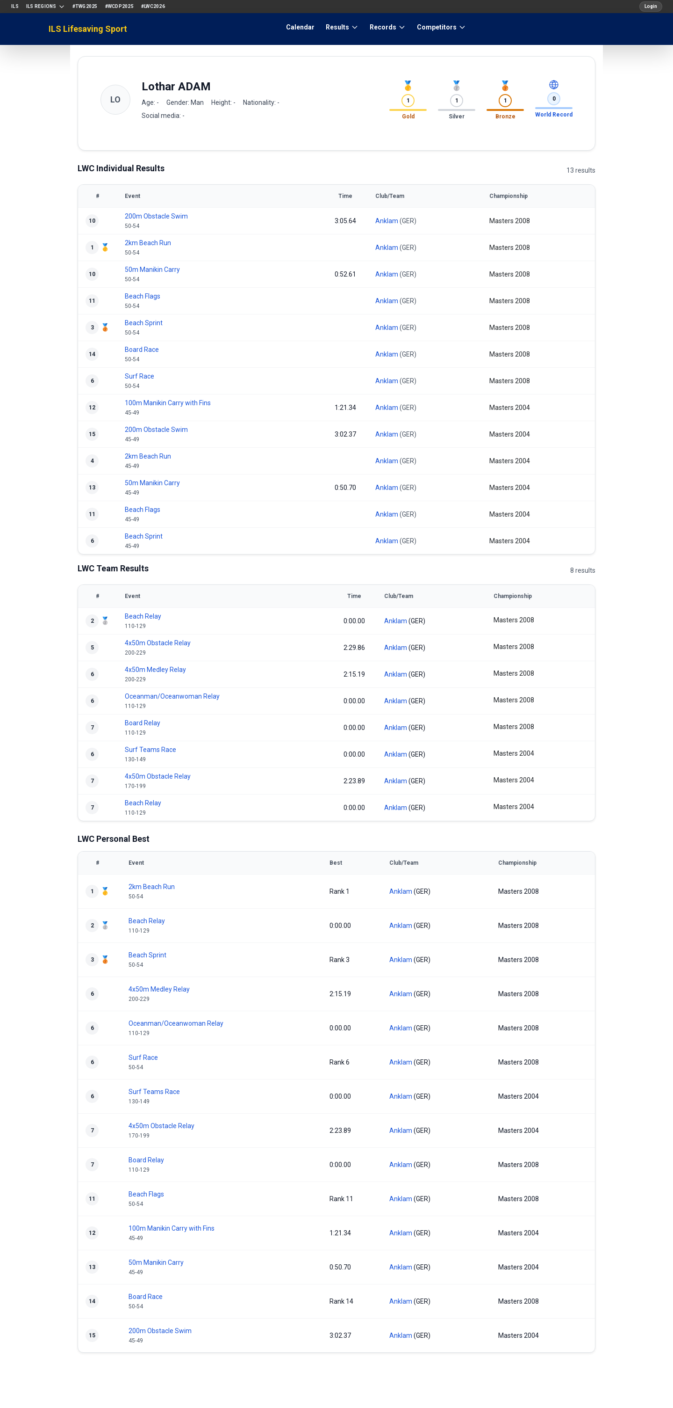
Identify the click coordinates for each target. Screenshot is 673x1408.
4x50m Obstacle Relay (158, 643)
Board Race (142, 349)
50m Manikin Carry (152, 269)
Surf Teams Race (150, 749)
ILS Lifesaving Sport (88, 29)
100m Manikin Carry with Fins (168, 403)
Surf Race (139, 376)
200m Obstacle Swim (156, 216)
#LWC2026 (153, 6)
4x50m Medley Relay (155, 669)
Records (388, 27)
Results (342, 27)
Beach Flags (142, 296)
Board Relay (142, 723)
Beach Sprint (144, 323)
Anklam (386, 221)
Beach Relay (143, 616)
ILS (15, 6)
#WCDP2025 (119, 6)
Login (650, 6)
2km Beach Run (148, 243)
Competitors (441, 27)
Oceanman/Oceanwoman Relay (172, 696)
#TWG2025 (85, 6)
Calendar (300, 27)
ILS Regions (45, 6)
